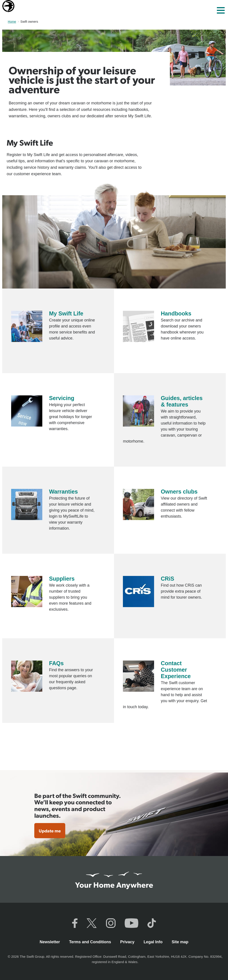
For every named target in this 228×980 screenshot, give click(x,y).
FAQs (56, 663)
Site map (180, 942)
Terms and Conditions (90, 942)
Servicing (61, 398)
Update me (50, 831)
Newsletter (50, 942)
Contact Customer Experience (176, 669)
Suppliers (62, 578)
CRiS (167, 578)
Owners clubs (179, 491)
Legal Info (154, 942)
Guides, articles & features (182, 401)
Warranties (63, 491)
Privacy (128, 942)
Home (12, 21)
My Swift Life (66, 313)
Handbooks (176, 313)
